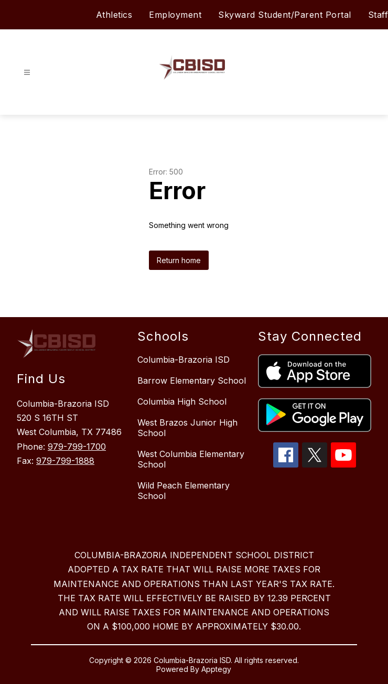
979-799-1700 (77, 446)
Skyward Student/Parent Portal (284, 14)
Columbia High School (182, 401)
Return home (179, 260)
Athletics (114, 14)
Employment (175, 14)
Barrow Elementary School (191, 380)
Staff (378, 14)
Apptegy (216, 669)
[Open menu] (27, 73)
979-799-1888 (65, 460)
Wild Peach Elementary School (183, 490)
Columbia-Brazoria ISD (183, 359)
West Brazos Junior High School (187, 427)
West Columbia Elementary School (190, 459)
